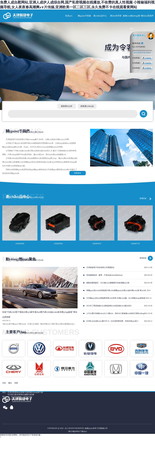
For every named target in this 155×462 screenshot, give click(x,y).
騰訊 (10, 383)
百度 (4, 383)
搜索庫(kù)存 (66, 106)
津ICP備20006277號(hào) (77, 431)
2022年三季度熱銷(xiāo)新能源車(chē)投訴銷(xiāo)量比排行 (109, 306)
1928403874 (96, 244)
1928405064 (58, 244)
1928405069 (19, 244)
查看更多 (77, 173)
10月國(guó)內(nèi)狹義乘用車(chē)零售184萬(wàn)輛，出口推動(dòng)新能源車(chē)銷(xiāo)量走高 (114, 299)
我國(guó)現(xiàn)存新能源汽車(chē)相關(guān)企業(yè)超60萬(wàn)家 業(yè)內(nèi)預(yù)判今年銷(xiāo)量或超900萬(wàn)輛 (114, 292)
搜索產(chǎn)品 (87, 106)
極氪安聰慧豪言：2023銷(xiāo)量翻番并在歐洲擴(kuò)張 (108, 283)
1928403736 (135, 244)
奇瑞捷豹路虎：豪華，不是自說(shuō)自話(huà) (104, 275)
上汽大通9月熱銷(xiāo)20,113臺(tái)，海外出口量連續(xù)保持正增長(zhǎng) (115, 313)
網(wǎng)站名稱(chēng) (18, 16)
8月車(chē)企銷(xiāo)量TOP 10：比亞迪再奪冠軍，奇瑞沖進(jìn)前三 (112, 321)
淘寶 (16, 383)
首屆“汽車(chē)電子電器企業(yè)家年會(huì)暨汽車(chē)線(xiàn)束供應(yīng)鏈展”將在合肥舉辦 (39, 314)
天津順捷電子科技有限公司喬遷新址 (100, 267)
